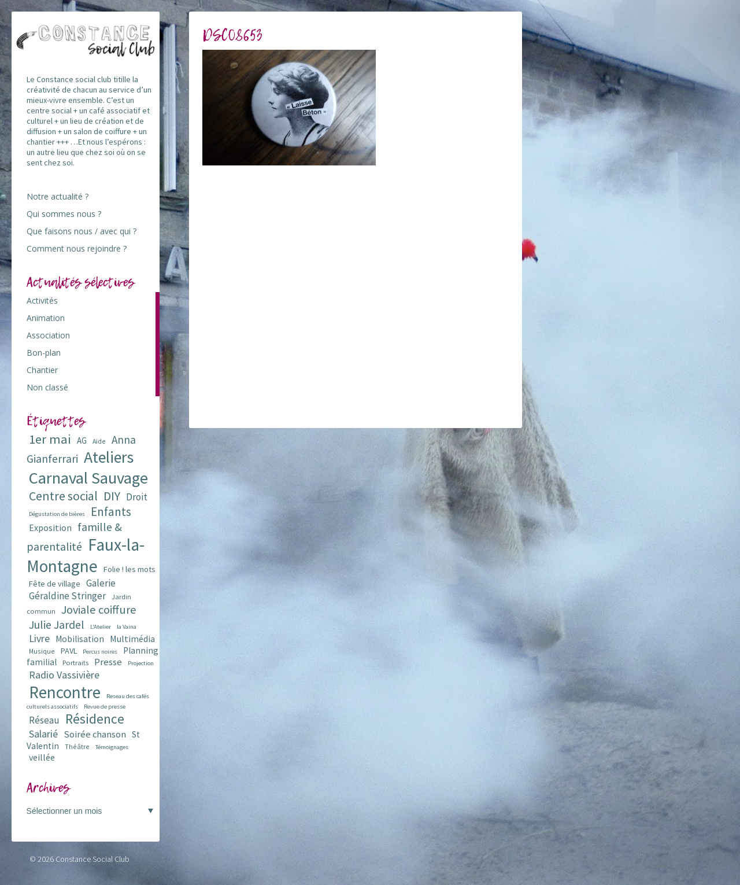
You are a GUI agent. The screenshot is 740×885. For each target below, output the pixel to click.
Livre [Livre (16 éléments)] (39, 638)
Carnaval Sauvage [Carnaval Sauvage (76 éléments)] (88, 477)
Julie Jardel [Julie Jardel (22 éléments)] (56, 624)
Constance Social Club (93, 859)
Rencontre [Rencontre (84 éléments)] (65, 692)
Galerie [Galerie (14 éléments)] (101, 583)
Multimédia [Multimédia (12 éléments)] (132, 638)
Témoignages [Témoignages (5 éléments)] (111, 747)
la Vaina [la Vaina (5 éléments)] (126, 626)
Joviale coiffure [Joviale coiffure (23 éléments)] (98, 609)
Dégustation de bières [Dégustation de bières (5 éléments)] (57, 514)
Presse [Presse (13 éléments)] (108, 662)
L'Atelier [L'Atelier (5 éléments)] (100, 626)
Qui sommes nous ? (64, 213)
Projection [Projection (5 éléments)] (141, 663)
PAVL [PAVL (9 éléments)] (69, 651)
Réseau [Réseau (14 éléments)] (44, 720)
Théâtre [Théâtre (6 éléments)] (77, 746)
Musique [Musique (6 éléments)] (42, 651)
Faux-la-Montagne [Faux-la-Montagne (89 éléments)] (86, 555)
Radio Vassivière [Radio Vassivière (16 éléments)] (64, 674)
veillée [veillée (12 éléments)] (42, 757)
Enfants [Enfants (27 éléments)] (111, 511)
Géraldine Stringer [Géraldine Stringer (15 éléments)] (67, 595)
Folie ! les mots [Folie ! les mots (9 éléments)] (129, 569)
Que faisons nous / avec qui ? (81, 231)
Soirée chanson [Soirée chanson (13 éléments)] (95, 734)
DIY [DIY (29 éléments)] (111, 496)
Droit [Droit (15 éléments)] (136, 497)
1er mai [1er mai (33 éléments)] (50, 439)
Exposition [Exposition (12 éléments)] (50, 527)
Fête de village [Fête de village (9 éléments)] (54, 583)
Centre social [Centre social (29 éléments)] (63, 496)
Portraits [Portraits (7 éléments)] (75, 662)
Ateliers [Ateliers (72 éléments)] (109, 457)
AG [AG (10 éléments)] (82, 440)
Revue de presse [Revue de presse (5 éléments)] (104, 706)
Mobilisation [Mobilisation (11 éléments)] (80, 638)
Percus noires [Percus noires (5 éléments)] (100, 651)
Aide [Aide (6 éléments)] (99, 441)
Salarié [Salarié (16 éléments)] (43, 733)
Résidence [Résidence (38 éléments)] (94, 718)
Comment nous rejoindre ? (77, 248)
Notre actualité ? (57, 196)
